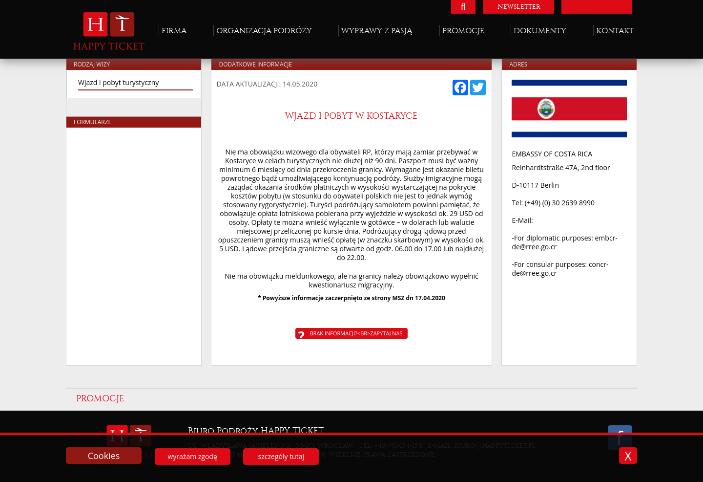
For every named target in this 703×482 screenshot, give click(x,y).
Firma (174, 30)
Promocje (463, 30)
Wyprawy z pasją (377, 30)
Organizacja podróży (264, 30)
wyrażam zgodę (192, 456)
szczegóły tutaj (281, 456)
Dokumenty (540, 30)
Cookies (104, 455)
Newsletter (518, 6)
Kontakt (615, 30)
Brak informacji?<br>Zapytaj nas (356, 333)
